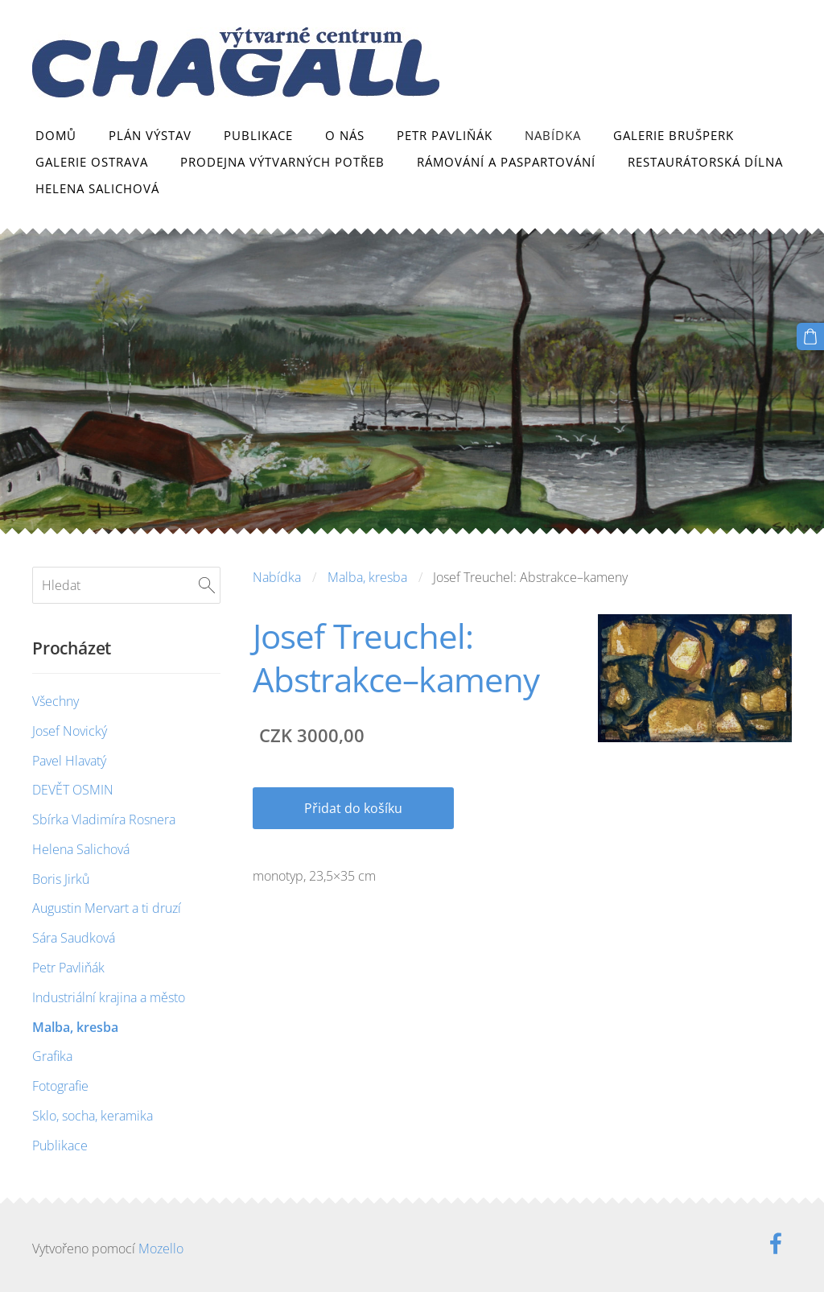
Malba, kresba (367, 577)
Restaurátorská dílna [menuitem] (705, 162)
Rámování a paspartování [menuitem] (506, 162)
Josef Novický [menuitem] (69, 731)
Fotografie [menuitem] (60, 1086)
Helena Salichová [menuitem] (97, 188)
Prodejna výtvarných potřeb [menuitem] (282, 162)
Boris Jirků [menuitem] (60, 879)
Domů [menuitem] (55, 135)
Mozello (160, 1248)
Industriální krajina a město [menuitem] (108, 997)
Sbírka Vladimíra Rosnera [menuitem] (103, 819)
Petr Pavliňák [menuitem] (444, 135)
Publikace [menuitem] (258, 135)
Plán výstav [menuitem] (150, 135)
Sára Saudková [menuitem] (73, 938)
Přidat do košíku (353, 808)
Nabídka (277, 577)
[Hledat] (126, 585)
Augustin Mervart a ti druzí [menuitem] (106, 908)
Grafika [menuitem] (52, 1056)
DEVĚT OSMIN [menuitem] (72, 790)
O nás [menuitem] (345, 135)
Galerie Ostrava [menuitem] (91, 162)
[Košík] (810, 336)
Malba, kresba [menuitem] (75, 1027)
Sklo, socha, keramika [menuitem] (92, 1116)
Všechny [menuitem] (55, 701)
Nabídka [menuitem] (553, 135)
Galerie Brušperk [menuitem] (673, 135)
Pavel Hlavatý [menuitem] (69, 761)
